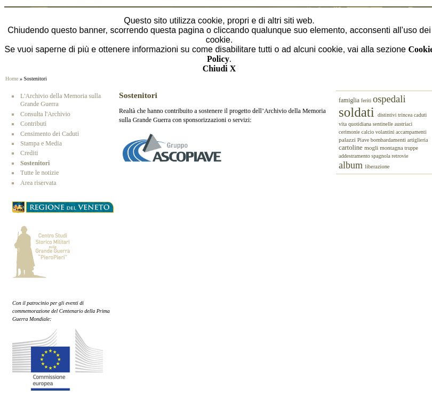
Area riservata (38, 183)
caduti (420, 115)
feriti (367, 100)
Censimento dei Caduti (49, 133)
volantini (385, 132)
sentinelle (384, 124)
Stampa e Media (41, 143)
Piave (364, 140)
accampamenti (411, 132)
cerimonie (350, 132)
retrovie (399, 156)
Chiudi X (219, 68)
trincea (406, 115)
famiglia (350, 100)
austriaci (404, 124)
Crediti (29, 153)
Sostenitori (35, 163)
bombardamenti (389, 140)
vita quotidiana (356, 124)
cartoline (351, 147)
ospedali (389, 99)
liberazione (377, 166)
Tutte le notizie (39, 172)
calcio (368, 132)
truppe (411, 148)
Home (11, 79)
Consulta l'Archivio (45, 114)
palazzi (348, 139)
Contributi (33, 123)
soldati (358, 112)
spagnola (381, 156)
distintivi (388, 115)
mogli (372, 147)
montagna (392, 147)
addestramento (355, 156)
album (352, 165)
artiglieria (417, 140)
